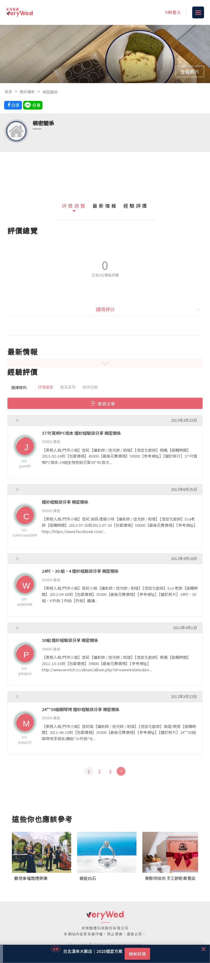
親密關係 (50, 92)
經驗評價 (135, 205)
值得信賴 (90, 387)
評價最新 (45, 387)
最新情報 (105, 205)
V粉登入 (173, 12)
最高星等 (68, 387)
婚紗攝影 (27, 91)
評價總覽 (74, 205)
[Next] (120, 771)
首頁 (8, 91)
